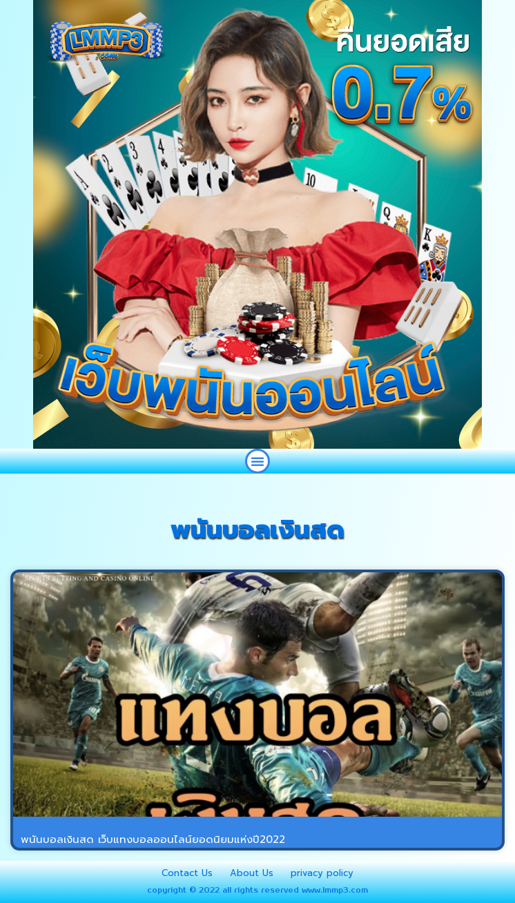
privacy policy (322, 873)
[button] (257, 461)
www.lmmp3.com (335, 890)
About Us (251, 873)
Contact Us (187, 873)
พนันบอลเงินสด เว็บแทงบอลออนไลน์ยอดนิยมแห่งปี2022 (153, 839)
